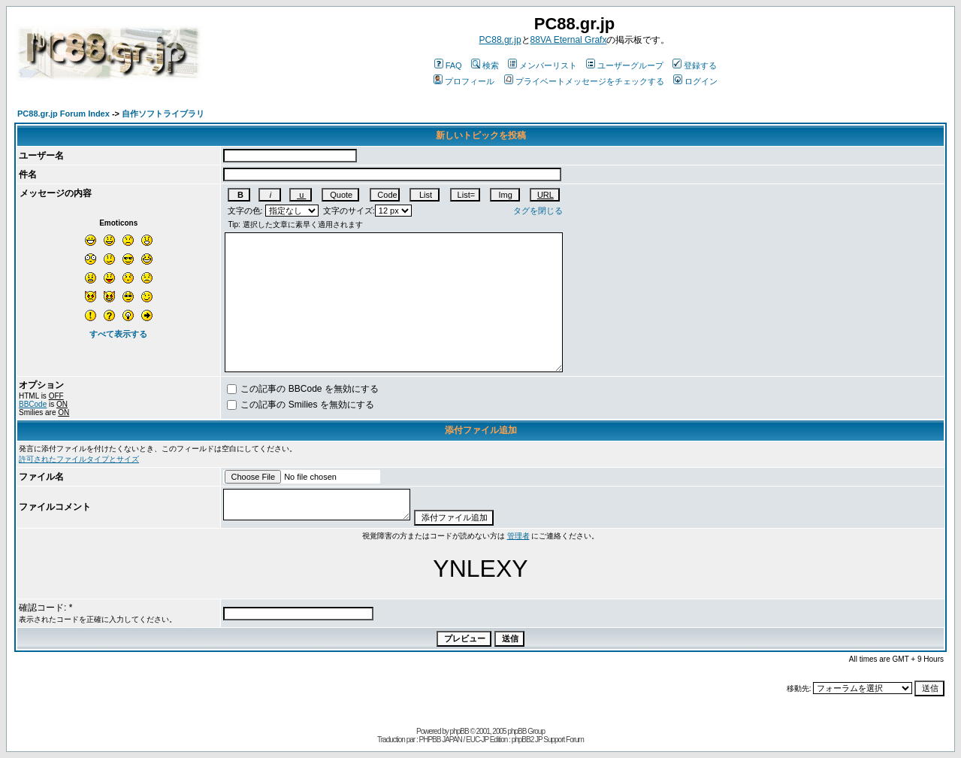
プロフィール (464, 81)
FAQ (448, 65)
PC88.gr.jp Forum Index (63, 113)
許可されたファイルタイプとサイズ (79, 459)
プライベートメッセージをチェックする (584, 81)
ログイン (695, 81)
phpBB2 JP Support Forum (548, 739)
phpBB (459, 731)
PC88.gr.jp (500, 40)
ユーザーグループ (624, 65)
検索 (485, 65)
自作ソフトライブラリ (163, 113)
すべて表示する (118, 333)
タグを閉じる (538, 210)
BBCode (33, 404)
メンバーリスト (542, 65)
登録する (694, 65)
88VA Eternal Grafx (568, 40)
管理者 (518, 536)
